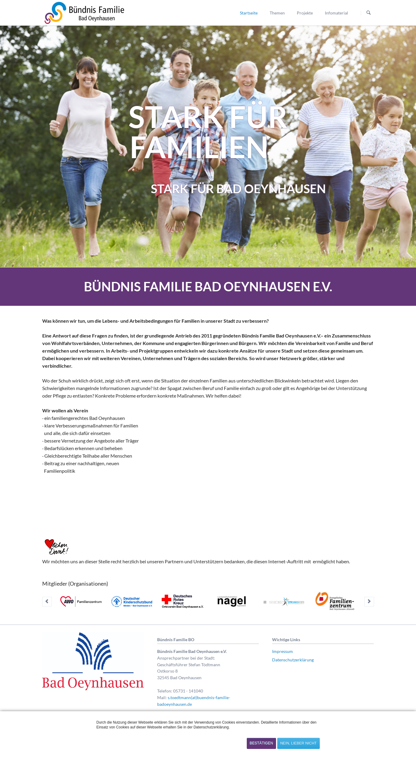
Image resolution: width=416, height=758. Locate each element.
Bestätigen (261, 743)
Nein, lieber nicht (298, 743)
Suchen (368, 13)
